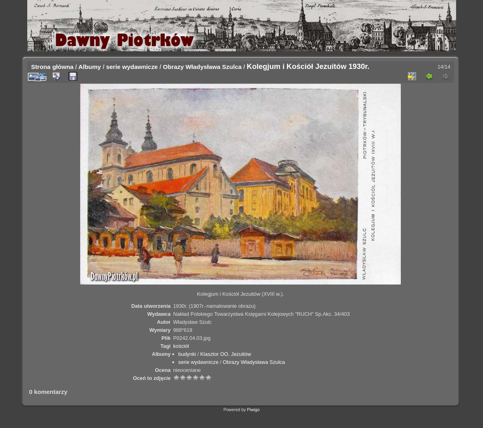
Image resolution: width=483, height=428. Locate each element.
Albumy (90, 66)
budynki (187, 354)
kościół (181, 346)
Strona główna (52, 66)
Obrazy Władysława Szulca (202, 66)
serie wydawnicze (132, 66)
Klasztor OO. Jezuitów (225, 354)
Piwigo (253, 409)
